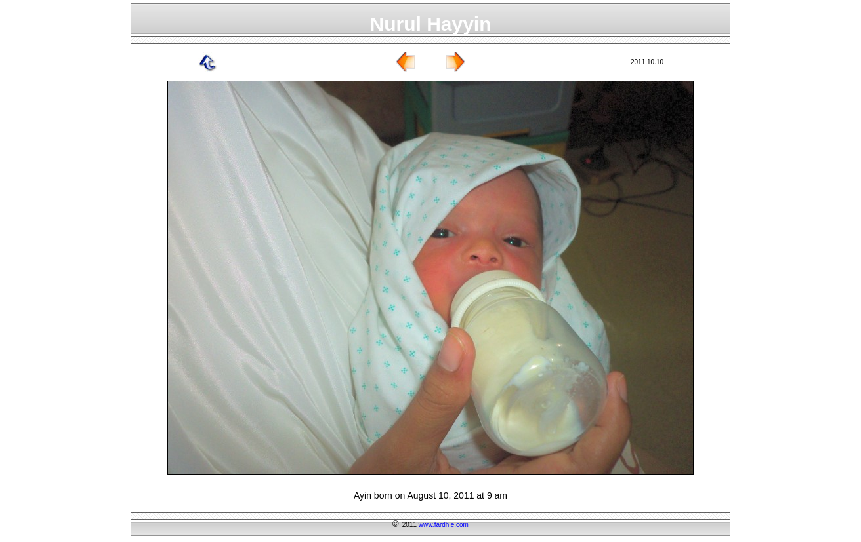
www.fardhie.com (444, 524)
